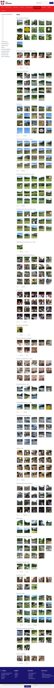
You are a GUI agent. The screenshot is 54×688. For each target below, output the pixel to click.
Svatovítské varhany (31, 678)
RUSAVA (9, 3)
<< (17, 67)
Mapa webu (3, 677)
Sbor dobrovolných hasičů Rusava (47, 675)
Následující (25, 135)
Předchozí (21, 67)
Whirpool (16, 673)
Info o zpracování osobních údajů (6, 673)
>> (29, 135)
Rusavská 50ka (30, 674)
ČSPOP (43, 673)
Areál (16, 677)
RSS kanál (3, 675)
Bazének (16, 674)
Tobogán (16, 675)
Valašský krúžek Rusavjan (46, 674)
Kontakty (2, 678)
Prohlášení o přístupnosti (5, 674)
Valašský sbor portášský (46, 677)
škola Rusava (30, 675)
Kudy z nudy (30, 677)
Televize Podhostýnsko (32, 673)
